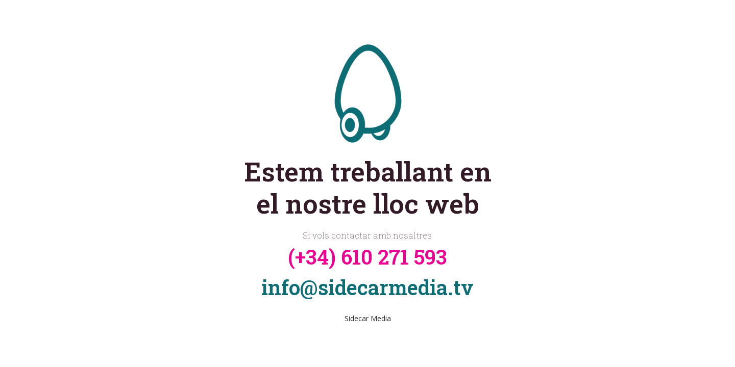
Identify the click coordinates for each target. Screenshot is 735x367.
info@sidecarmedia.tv (367, 287)
